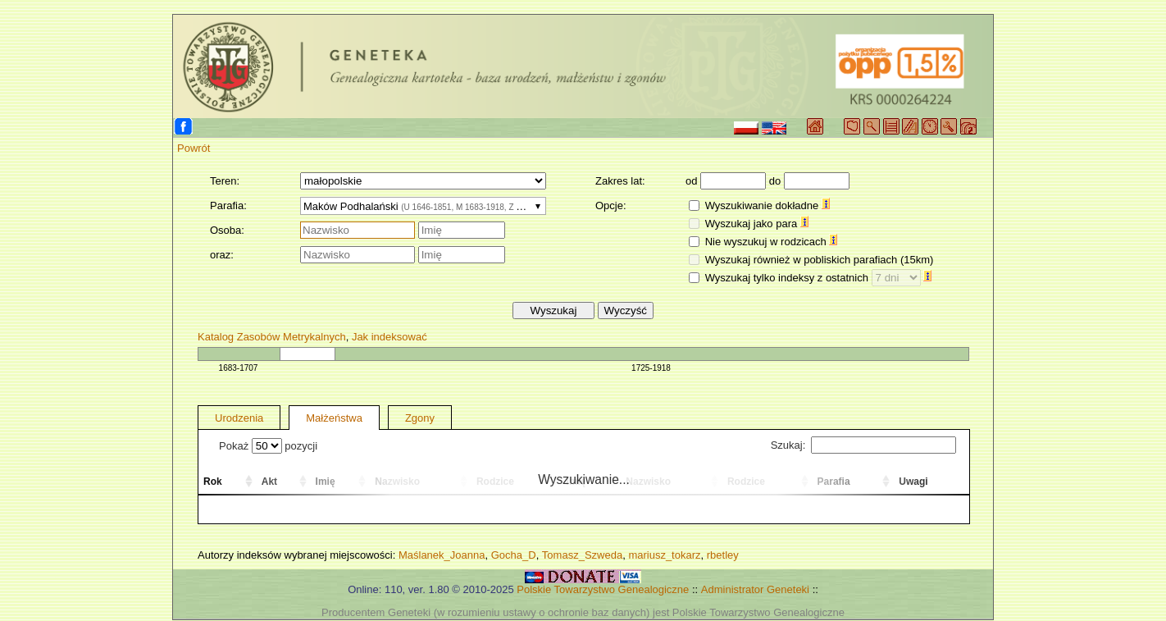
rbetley (723, 555)
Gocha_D (513, 555)
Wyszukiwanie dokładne (767, 205)
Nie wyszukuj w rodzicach (771, 241)
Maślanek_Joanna (442, 555)
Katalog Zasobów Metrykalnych (272, 337)
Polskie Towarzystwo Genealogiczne (603, 589)
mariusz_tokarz (664, 555)
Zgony (420, 418)
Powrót (193, 148)
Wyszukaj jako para (756, 223)
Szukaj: (863, 445)
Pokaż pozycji (268, 446)
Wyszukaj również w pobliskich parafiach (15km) (819, 259)
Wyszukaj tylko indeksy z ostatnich (818, 278)
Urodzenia (239, 418)
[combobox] (423, 206)
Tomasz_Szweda (582, 555)
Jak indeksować (389, 337)
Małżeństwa (334, 418)
